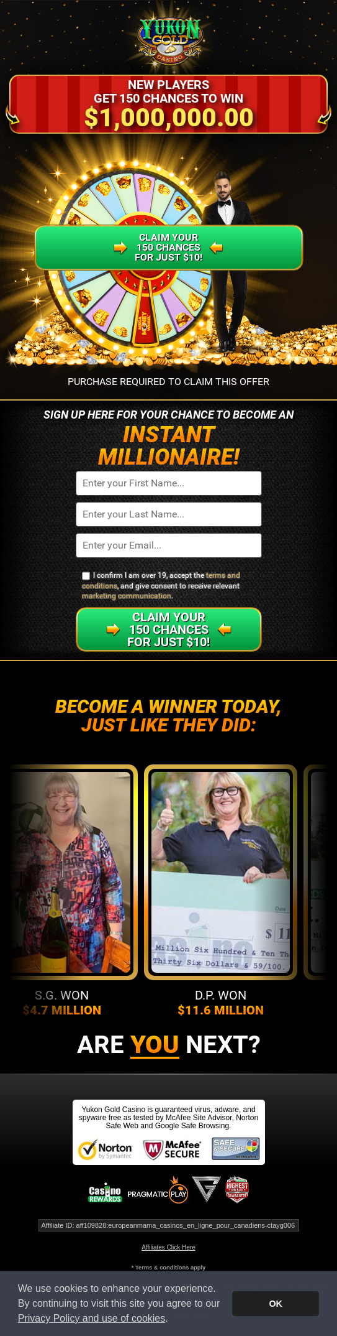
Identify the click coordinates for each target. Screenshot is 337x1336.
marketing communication (126, 595)
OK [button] (275, 1304)
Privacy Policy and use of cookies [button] (91, 1318)
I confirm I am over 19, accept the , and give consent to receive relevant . (161, 585)
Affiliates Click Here (168, 1247)
